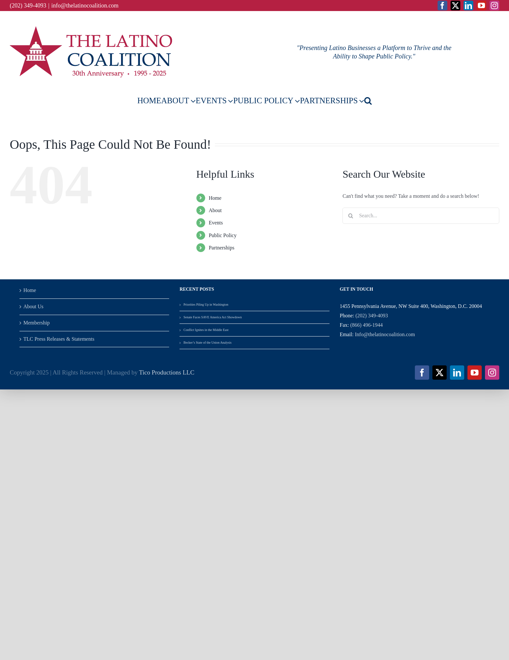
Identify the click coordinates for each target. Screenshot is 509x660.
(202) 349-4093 (371, 315)
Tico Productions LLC (166, 372)
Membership (36, 322)
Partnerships (221, 247)
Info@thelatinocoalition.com (385, 334)
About (215, 210)
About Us (33, 306)
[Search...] (420, 216)
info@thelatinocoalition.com (84, 5)
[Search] (350, 216)
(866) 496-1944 (366, 325)
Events (216, 222)
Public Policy (223, 235)
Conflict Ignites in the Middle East (206, 330)
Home (215, 198)
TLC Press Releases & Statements (58, 339)
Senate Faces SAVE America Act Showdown (212, 317)
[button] (368, 100)
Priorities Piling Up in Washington (205, 304)
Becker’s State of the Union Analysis (207, 342)
